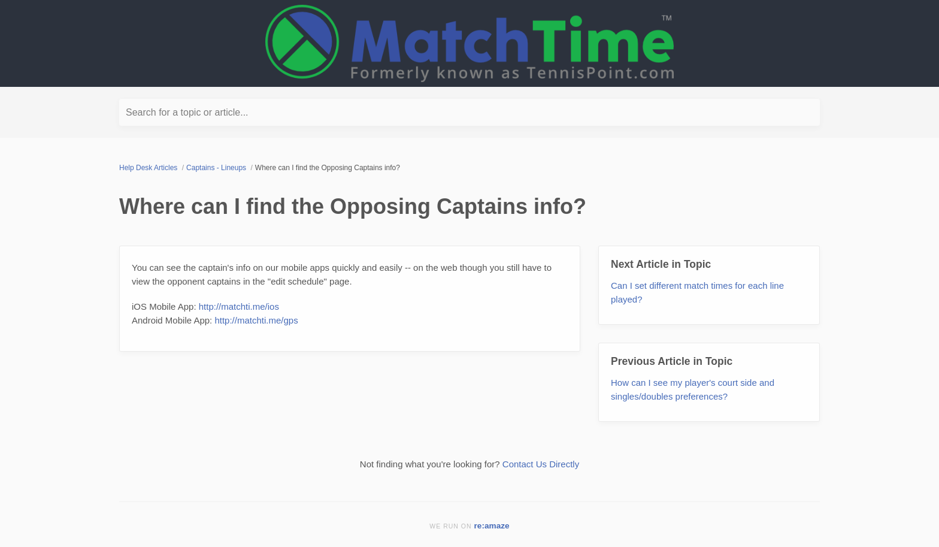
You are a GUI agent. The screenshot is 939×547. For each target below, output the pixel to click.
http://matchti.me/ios (239, 306)
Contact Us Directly (540, 464)
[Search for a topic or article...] (469, 112)
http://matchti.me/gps (256, 320)
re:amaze (492, 525)
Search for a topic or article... (187, 112)
